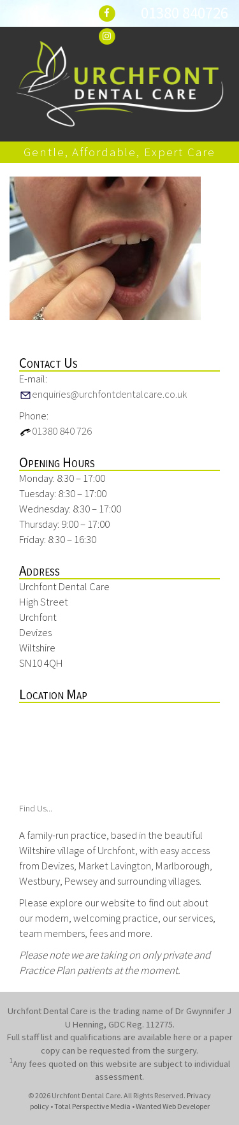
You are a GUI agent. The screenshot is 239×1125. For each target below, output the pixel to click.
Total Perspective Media (92, 1106)
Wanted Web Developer (173, 1106)
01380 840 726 (55, 431)
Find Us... (35, 808)
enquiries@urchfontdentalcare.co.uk (103, 394)
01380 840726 (184, 13)
